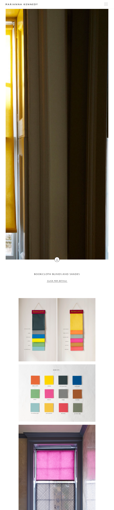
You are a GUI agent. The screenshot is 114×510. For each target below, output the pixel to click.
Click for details (57, 281)
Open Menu (106, 4)
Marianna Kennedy (21, 4)
